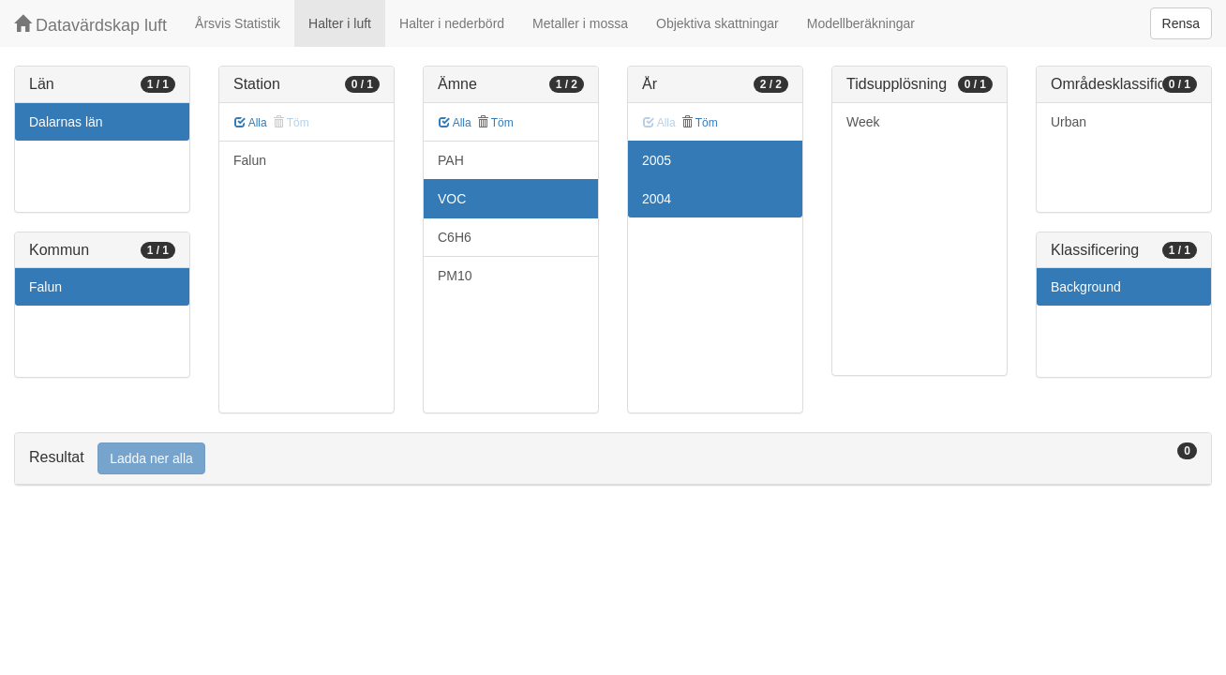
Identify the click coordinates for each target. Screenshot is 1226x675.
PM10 (455, 275)
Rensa (1181, 23)
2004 (656, 198)
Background (1086, 286)
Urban (1068, 121)
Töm (495, 122)
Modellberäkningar (861, 23)
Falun (45, 286)
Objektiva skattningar (717, 23)
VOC (452, 198)
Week (863, 121)
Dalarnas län (66, 121)
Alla (250, 122)
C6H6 (454, 237)
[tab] (613, 459)
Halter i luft (339, 23)
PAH (451, 160)
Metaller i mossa (580, 23)
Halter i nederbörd (451, 23)
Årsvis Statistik (237, 23)
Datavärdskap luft (90, 25)
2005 (656, 160)
